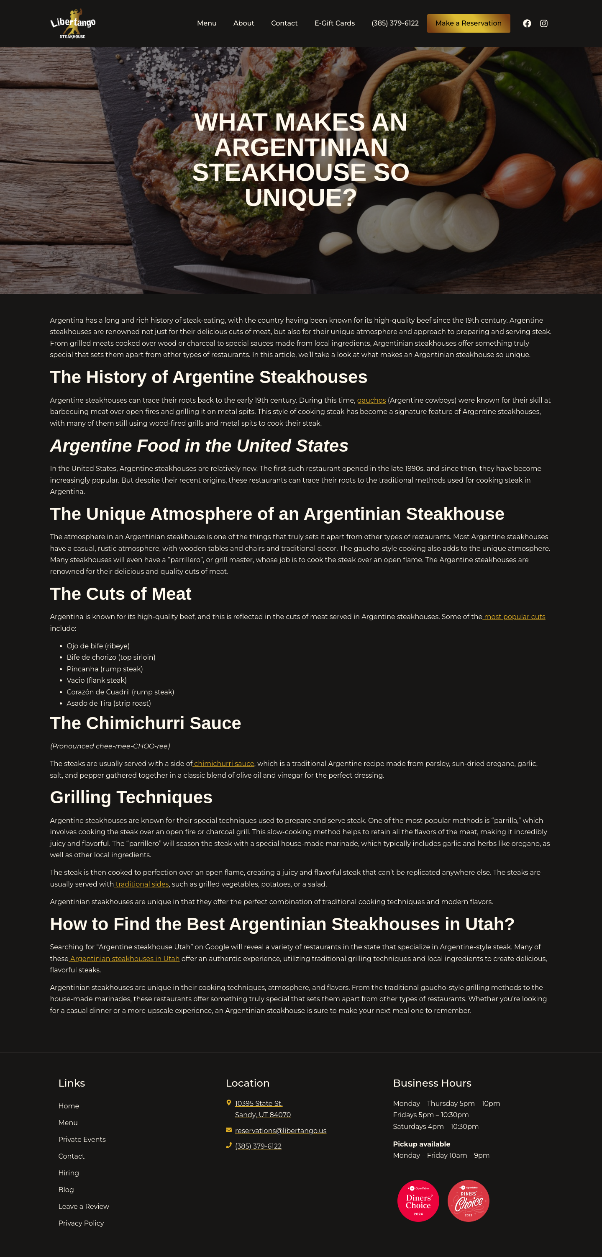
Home (69, 1106)
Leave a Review (84, 1207)
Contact (284, 23)
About (243, 23)
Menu (207, 23)
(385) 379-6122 (395, 23)
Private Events (82, 1140)
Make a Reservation (468, 23)
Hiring (69, 1173)
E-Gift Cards (335, 23)
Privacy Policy (81, 1223)
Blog (66, 1190)
